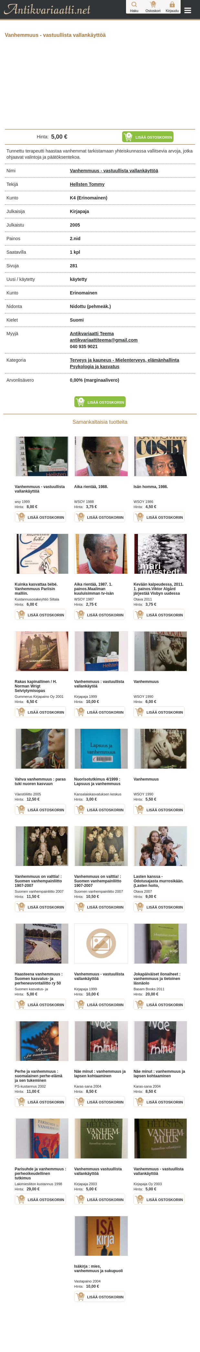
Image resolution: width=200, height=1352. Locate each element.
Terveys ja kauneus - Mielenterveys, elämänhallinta (124, 360)
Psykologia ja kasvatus (94, 366)
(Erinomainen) (92, 197)
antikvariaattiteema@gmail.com (104, 340)
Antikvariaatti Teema (92, 333)
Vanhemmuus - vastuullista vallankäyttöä (114, 170)
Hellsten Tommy (87, 184)
